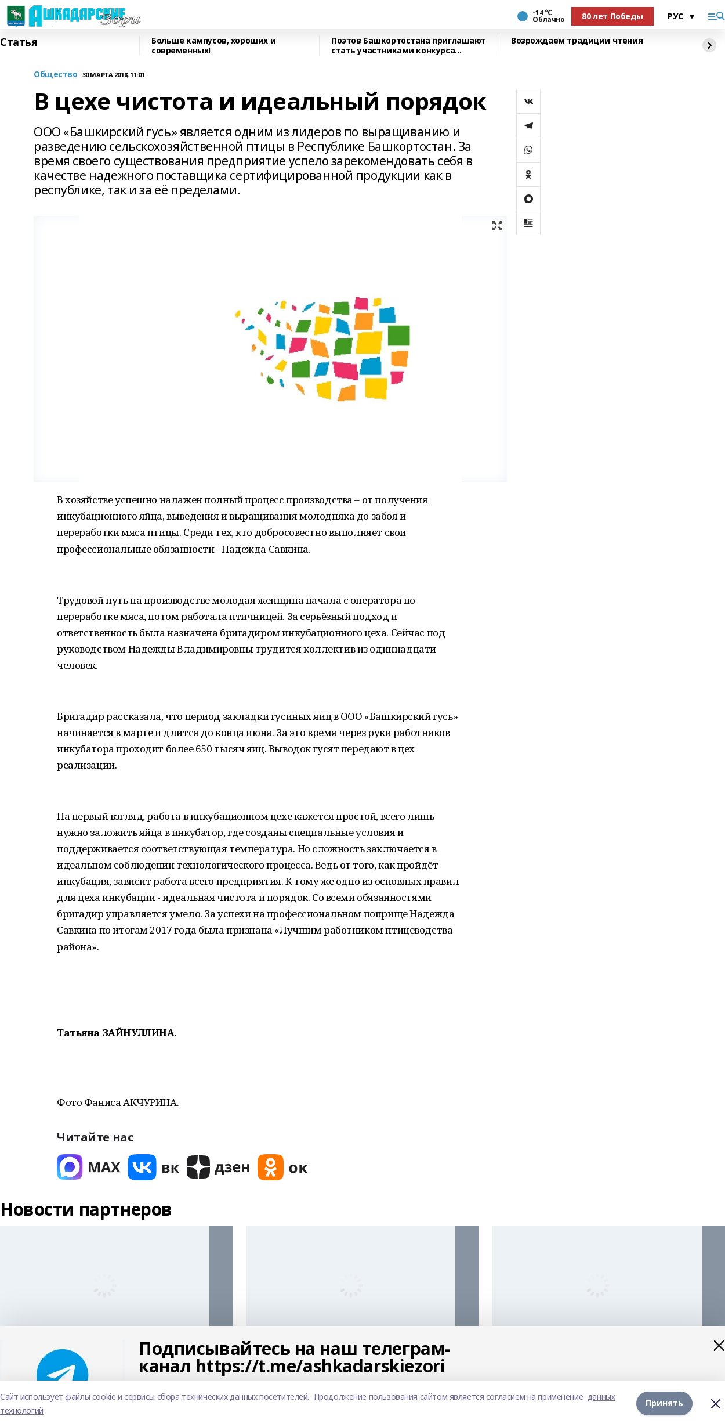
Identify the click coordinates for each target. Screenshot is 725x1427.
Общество (56, 75)
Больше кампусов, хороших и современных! (213, 45)
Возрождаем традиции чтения (577, 41)
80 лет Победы (612, 15)
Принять (664, 1403)
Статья (18, 42)
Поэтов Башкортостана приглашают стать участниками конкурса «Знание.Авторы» (408, 45)
